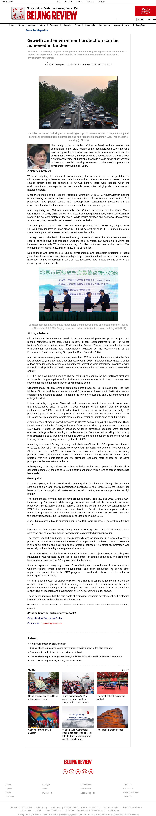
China (21, 25)
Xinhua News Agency (132, 807)
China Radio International (76, 810)
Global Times (97, 810)
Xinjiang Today (140, 25)
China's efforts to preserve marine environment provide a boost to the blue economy (71, 648)
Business (54, 25)
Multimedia (90, 25)
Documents (104, 25)
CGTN (38, 810)
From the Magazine (37, 30)
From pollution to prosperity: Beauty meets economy (55, 660)
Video (77, 25)
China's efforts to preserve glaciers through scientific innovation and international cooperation (76, 656)
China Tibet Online (53, 810)
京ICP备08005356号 (103, 814)
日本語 (102, 1)
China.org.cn (26, 807)
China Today (41, 807)
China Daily (26, 810)
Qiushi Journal (113, 810)
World (42, 25)
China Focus (86, 785)
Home (11, 25)
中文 (58, 1)
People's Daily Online (90, 807)
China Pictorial (70, 807)
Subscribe (151, 20)
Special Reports (121, 25)
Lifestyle (67, 25)
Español (68, 1)
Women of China (111, 807)
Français (91, 1)
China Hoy (56, 807)
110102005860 (130, 814)
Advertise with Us (131, 792)
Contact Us (128, 788)
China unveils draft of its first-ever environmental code (56, 652)
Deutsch (79, 1)
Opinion (31, 25)
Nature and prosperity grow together (48, 644)
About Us (127, 785)
